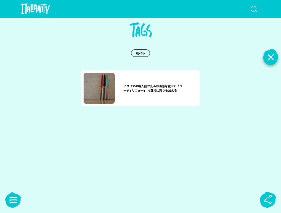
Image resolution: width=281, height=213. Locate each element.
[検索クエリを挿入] (243, 9)
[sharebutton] (268, 200)
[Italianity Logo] (45, 9)
